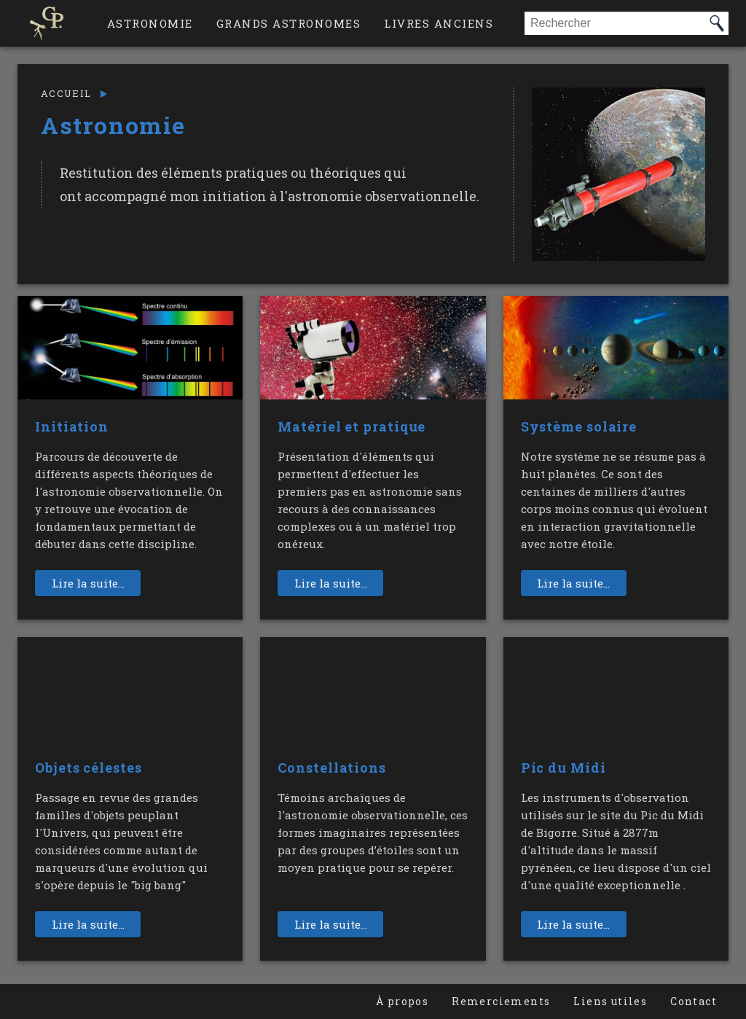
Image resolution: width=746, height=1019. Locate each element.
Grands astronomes (288, 23)
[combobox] (615, 23)
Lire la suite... (88, 583)
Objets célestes (88, 767)
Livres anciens (438, 23)
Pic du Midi (563, 767)
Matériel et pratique (351, 426)
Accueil (66, 93)
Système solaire (579, 426)
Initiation (72, 426)
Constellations (332, 767)
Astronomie (150, 23)
